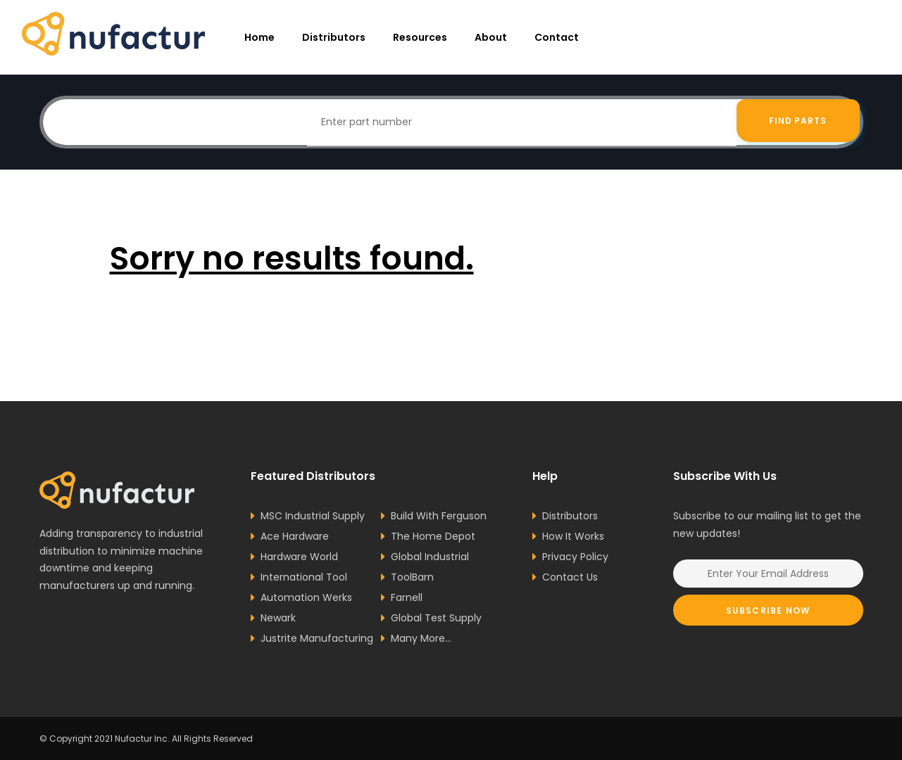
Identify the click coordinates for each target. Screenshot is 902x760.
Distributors (333, 37)
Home (259, 37)
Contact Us (570, 577)
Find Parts (798, 122)
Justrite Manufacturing (317, 638)
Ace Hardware (295, 536)
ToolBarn (412, 577)
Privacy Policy (575, 557)
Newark (278, 618)
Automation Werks (306, 597)
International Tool (304, 577)
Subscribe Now (768, 610)
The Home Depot (433, 536)
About (491, 37)
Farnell (406, 597)
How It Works (573, 536)
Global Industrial (430, 557)
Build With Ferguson (439, 516)
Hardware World (299, 557)
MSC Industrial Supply (313, 516)
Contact (556, 37)
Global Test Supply (436, 618)
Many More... (421, 638)
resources (420, 37)
